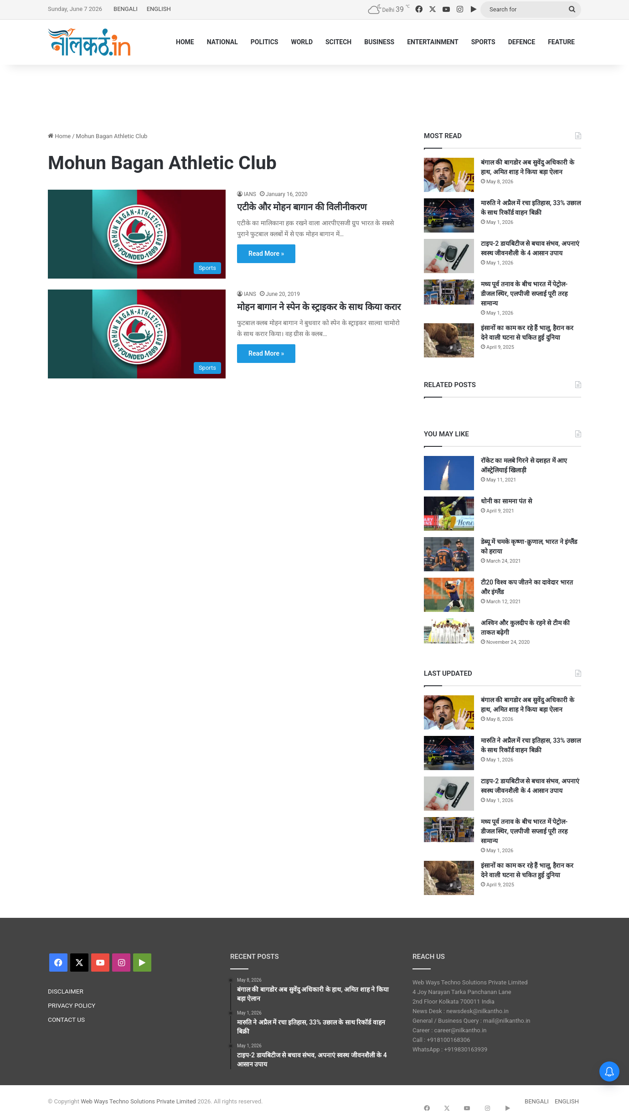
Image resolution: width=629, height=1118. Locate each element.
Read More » (266, 253)
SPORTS (483, 42)
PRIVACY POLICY (71, 1005)
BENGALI (125, 8)
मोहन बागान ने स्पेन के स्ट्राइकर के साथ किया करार (319, 306)
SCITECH (338, 42)
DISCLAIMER (65, 991)
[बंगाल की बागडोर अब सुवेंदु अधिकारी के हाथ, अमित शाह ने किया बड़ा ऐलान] (449, 175)
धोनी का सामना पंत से (506, 501)
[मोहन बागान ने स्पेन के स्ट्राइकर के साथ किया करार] (137, 334)
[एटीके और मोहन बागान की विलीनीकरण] (137, 234)
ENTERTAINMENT (432, 42)
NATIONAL (222, 42)
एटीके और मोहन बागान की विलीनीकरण (301, 207)
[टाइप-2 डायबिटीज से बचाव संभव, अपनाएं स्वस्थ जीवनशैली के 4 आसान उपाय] (449, 256)
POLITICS (264, 42)
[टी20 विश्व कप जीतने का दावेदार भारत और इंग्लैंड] (449, 595)
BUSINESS (379, 42)
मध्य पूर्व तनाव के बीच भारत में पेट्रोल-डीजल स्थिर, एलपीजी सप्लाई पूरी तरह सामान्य (524, 293)
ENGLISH (159, 8)
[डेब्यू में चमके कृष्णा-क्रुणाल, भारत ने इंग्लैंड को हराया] (449, 554)
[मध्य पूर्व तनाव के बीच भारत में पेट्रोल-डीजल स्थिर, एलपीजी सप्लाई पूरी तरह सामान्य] (449, 292)
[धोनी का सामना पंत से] (449, 514)
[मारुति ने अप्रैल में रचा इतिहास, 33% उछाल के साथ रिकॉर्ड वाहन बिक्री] (449, 215)
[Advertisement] (314, 94)
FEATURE (561, 42)
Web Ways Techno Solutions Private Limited (138, 1101)
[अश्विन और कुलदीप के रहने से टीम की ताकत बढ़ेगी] (449, 630)
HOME (185, 42)
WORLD (302, 42)
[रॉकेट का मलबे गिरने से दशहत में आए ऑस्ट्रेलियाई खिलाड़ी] (449, 473)
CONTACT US (66, 1019)
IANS (250, 194)
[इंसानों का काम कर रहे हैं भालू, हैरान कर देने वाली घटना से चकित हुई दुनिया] (449, 340)
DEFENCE (521, 42)
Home (59, 136)
